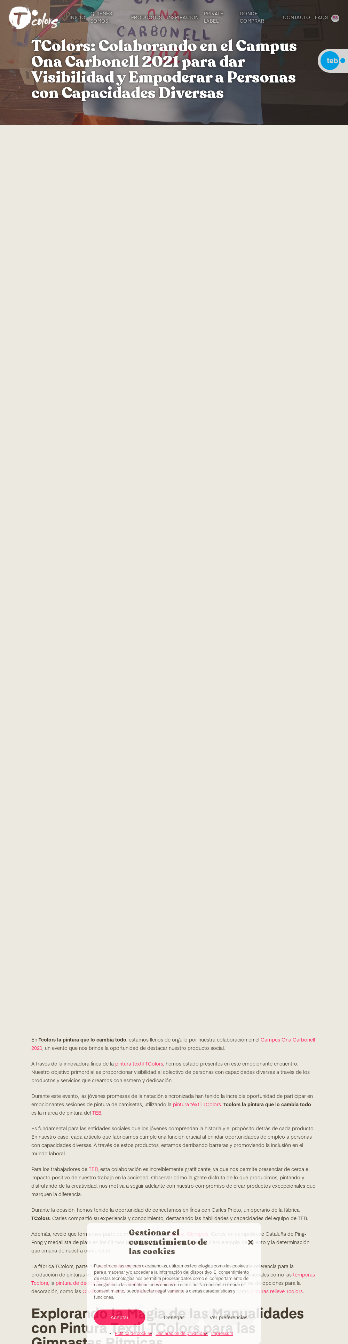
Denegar (174, 1317)
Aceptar (119, 1317)
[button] (250, 1242)
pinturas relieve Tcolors (276, 1291)
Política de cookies (133, 1334)
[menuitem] (334, 17)
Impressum (222, 1334)
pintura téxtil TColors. (197, 1104)
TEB (96, 1113)
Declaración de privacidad (182, 1334)
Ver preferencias (228, 1317)
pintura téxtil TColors (139, 1064)
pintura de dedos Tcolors (84, 1283)
